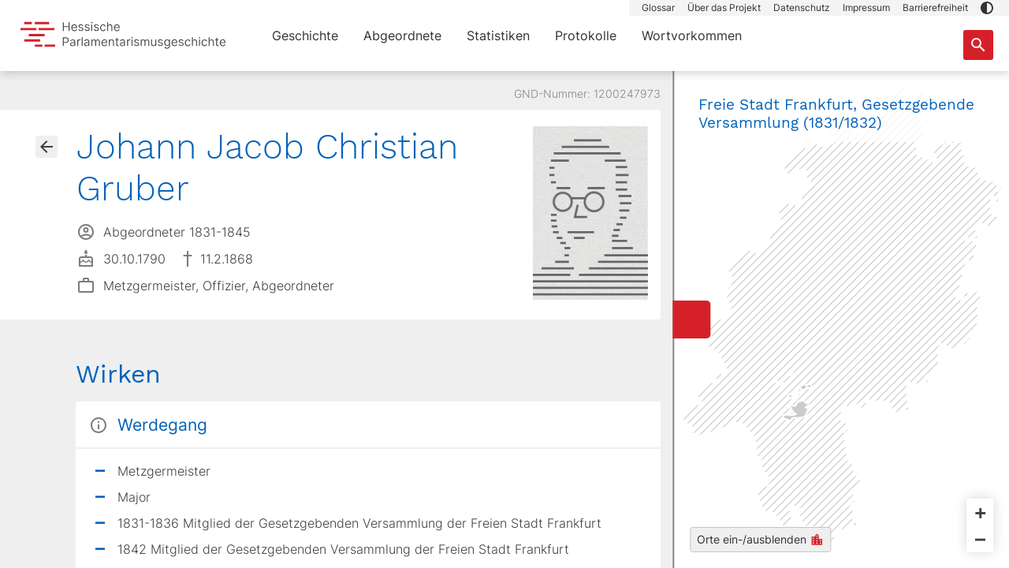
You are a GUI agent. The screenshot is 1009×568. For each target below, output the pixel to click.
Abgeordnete (402, 35)
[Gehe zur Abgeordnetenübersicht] (46, 147)
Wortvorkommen (692, 35)
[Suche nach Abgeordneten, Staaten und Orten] (978, 45)
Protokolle (585, 35)
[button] (987, 8)
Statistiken (498, 35)
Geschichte (305, 35)
